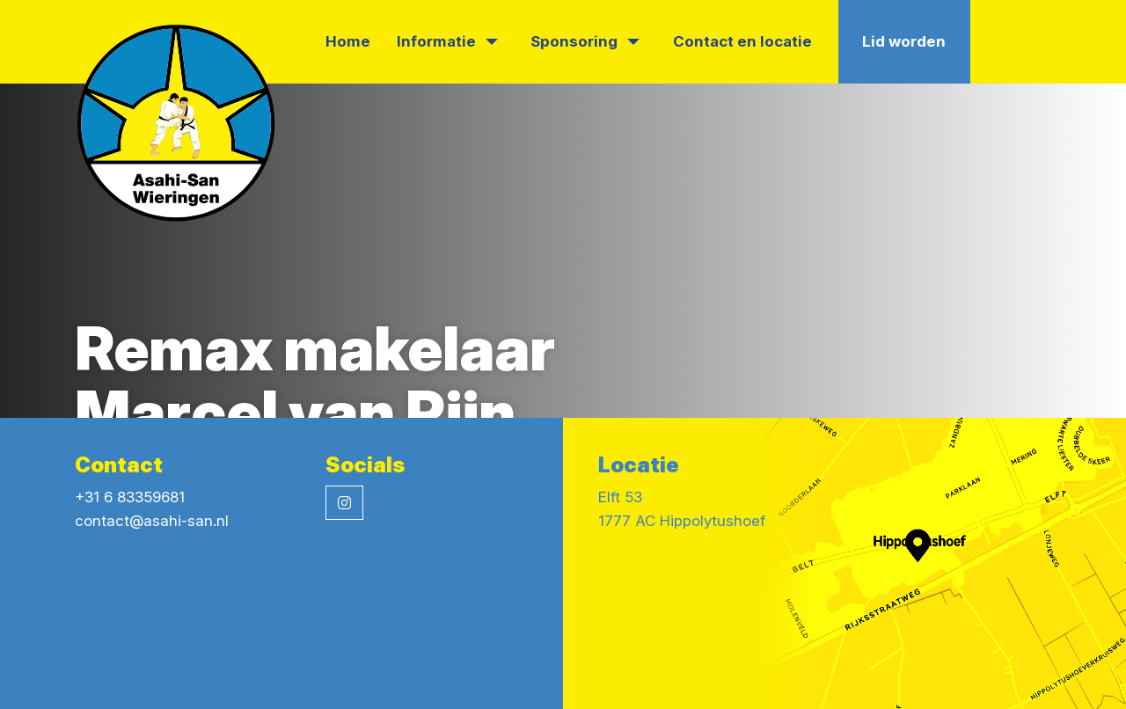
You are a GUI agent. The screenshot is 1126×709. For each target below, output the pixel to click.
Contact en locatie (742, 41)
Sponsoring (585, 41)
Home (347, 41)
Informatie (447, 41)
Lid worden (904, 41)
